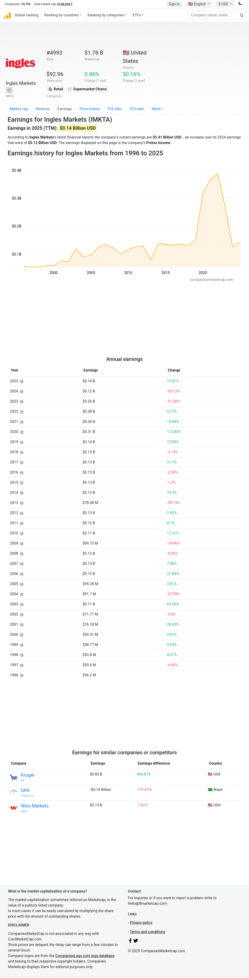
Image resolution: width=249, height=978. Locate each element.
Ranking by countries (61, 15)
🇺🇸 (197, 4)
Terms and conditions (147, 932)
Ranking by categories (106, 15)
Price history (89, 109)
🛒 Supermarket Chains (87, 89)
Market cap (19, 109)
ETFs (137, 15)
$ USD (223, 4)
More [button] (156, 109)
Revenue (43, 109)
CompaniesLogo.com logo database (84, 956)
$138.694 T (65, 4)
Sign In (174, 4)
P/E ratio (115, 109)
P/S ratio (137, 109)
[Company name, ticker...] (216, 15)
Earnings (64, 109)
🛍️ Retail (55, 89)
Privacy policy (141, 922)
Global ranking (26, 15)
